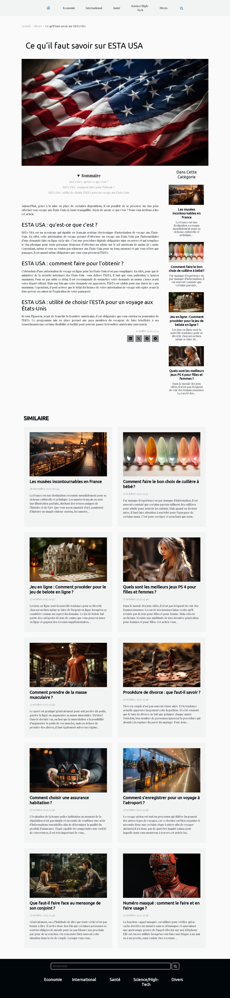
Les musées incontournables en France (187, 213)
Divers (163, 8)
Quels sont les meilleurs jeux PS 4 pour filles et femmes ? (186, 374)
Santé (116, 8)
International (94, 8)
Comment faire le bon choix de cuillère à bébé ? (186, 268)
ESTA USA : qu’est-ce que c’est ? (88, 182)
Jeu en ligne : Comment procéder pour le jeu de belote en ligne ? (187, 320)
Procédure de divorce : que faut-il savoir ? (161, 692)
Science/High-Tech (140, 8)
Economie (69, 8)
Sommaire (90, 175)
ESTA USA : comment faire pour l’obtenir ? (89, 187)
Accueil (26, 26)
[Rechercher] (111, 966)
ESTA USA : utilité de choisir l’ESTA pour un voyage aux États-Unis (88, 192)
